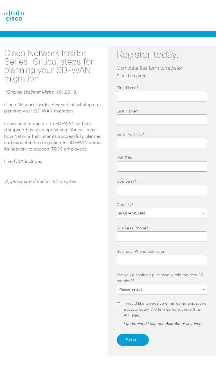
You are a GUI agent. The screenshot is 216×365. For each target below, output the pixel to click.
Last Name (127, 111)
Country (125, 205)
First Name (128, 88)
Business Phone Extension (141, 252)
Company (126, 181)
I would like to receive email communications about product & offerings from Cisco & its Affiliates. (165, 309)
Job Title (124, 158)
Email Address (131, 135)
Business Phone (132, 228)
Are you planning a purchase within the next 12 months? (160, 278)
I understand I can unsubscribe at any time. (163, 324)
